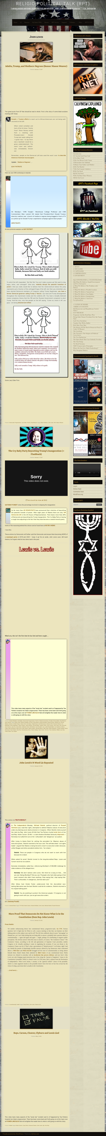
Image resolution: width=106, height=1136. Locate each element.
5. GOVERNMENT (79, 276)
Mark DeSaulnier (12, 728)
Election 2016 (50, 723)
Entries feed (77, 489)
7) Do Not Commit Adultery (82, 169)
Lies (43, 726)
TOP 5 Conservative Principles (83, 346)
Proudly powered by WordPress (13, 1134)
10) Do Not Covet (78, 178)
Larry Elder (24, 422)
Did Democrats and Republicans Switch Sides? (86, 310)
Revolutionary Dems (26, 729)
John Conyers (50, 725)
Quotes (46, 22)
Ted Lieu (47, 729)
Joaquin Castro (43, 725)
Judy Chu (14, 726)
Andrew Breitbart (13, 720)
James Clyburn (21, 725)
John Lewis (50, 422)
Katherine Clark (25, 726)
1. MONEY (76, 267)
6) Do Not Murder (78, 167)
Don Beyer (29, 723)
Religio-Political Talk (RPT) (53, 3)
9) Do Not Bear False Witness (82, 176)
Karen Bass (19, 726)
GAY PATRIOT (16, 166)
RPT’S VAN (88, 22)
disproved (60, 834)
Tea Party (47, 1125)
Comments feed (78, 492)
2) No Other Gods (78, 158)
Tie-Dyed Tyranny (79, 344)
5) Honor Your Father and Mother (83, 165)
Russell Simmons (56, 905)
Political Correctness (43, 720)
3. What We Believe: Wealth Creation (85, 290)
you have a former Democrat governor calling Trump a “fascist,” (36, 292)
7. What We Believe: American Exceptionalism (83, 299)
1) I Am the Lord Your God (81, 156)
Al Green (31, 722)
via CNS (59, 929)
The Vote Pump (78, 342)
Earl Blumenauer (42, 723)
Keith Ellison (32, 726)
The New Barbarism (79, 337)
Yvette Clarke (8, 731)
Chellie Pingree (16, 723)
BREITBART (16, 223)
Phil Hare (16, 950)
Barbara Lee (57, 722)
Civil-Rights (20, 720)
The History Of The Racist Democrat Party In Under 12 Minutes (87, 328)
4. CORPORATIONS (79, 273)
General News (12, 905)
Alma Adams (36, 722)
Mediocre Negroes (24, 162)
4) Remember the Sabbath (81, 162)
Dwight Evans (35, 723)
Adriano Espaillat (24, 722)
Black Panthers (44, 422)
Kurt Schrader (39, 726)
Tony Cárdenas (52, 729)
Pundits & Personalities (54, 720)
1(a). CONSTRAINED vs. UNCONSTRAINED (87, 280)
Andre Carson (27, 905)
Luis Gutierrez (58, 726)
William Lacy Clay (60, 729)
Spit (43, 1125)
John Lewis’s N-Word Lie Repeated (36, 762)
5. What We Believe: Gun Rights (83, 294)
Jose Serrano (8, 726)
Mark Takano (25, 728)
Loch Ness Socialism (79, 321)
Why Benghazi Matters (80, 350)
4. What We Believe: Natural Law (83, 292)
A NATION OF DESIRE (80, 304)
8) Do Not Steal (78, 171)
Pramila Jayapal (60, 728)
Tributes (72, 22)
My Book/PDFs (37, 22)
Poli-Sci (28, 422)
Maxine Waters (32, 728)
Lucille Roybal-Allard (49, 726)
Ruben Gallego (34, 729)
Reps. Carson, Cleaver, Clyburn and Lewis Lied (36, 1033)
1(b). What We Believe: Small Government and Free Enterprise (86, 283)
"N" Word (22, 905)
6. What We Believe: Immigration (83, 296)
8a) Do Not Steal (78, 173)
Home (15, 22)
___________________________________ (86, 278)
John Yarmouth (62, 725)
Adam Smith (17, 722)
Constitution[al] (12, 1004)
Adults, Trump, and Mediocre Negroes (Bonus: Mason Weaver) (36, 66)
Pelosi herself (27, 950)
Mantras (26, 22)
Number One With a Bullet (81, 323)
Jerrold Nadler (36, 725)
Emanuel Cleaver (57, 723)
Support (64, 22)
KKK (55, 422)
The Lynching (77, 331)
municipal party (11, 537)
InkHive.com (35, 1134)
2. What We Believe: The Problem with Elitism (85, 287)
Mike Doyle (45, 728)
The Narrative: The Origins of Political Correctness (85, 334)
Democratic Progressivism (15, 422)
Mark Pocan (19, 728)
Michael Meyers (39, 728)
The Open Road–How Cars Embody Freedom (87, 339)
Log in (75, 486)
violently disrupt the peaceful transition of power (36, 285)
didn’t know (42, 953)
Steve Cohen (41, 729)
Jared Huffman (29, 725)
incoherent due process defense (44, 955)
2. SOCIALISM (77, 269)
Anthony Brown (51, 722)
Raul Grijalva (13, 729)
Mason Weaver (59, 422)
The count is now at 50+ (36, 500)
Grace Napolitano (14, 725)
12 (21, 22)
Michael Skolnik (39, 825)
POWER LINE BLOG (32, 713)
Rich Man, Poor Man (79, 325)
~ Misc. (80, 22)
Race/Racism (34, 422)
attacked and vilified (24, 302)
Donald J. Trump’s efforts (20, 119)
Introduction (77, 154)
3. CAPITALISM (78, 271)
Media (10, 1125)
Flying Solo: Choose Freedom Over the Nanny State (87, 318)
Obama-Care (38, 1004)
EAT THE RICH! (78, 313)
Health (18, 1004)
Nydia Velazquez (52, 728)
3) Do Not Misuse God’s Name (82, 160)
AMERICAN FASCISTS (80, 307)
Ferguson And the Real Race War (84, 315)
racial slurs (57, 832)
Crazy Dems (26, 1004)
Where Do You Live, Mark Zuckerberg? (85, 348)
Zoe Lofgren (14, 731)
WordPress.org (78, 494)
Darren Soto (23, 723)
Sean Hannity (8, 722)
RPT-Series (55, 22)
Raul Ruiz (19, 729)
